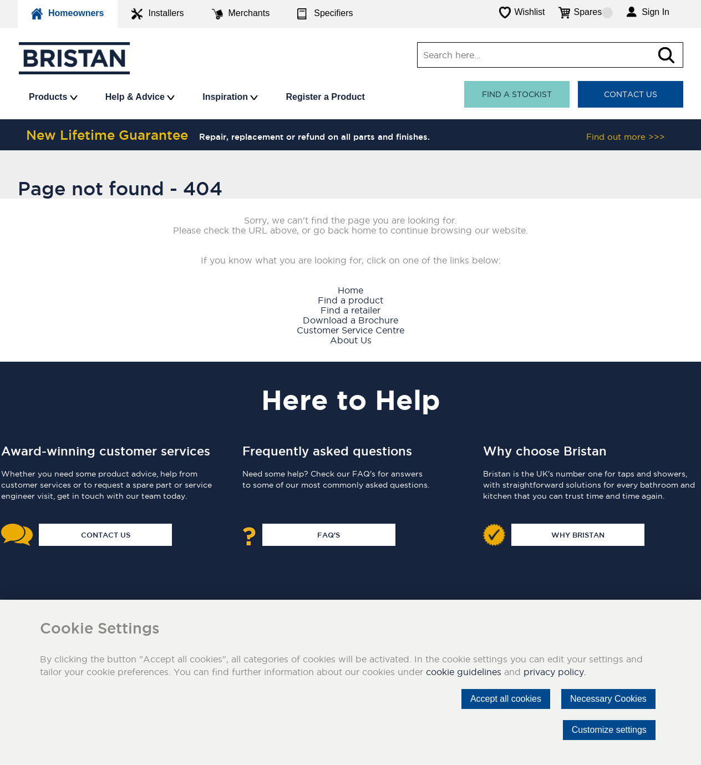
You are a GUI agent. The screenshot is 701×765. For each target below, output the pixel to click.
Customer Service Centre (350, 330)
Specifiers (325, 13)
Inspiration (230, 97)
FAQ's (328, 535)
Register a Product (325, 97)
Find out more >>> (625, 136)
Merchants (241, 13)
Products (53, 97)
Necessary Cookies (608, 698)
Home (350, 290)
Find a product (350, 300)
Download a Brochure (350, 320)
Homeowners (68, 13)
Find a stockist (517, 94)
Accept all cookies (505, 698)
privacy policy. (555, 672)
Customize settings (609, 729)
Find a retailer (350, 310)
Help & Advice (140, 97)
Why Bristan (578, 535)
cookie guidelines (463, 672)
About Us (351, 340)
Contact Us (630, 94)
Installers (157, 13)
